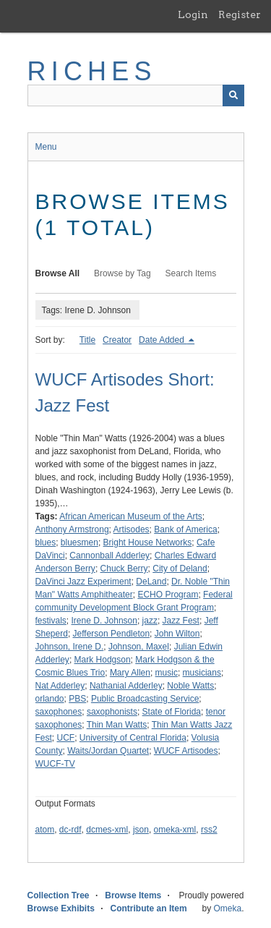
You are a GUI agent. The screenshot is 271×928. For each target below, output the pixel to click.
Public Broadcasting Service (145, 699)
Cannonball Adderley (109, 555)
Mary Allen (130, 673)
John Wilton (177, 634)
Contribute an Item (149, 908)
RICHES (92, 71)
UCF (66, 738)
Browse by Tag (122, 273)
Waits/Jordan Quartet (108, 751)
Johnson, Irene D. (69, 647)
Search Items (191, 273)
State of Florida (171, 712)
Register (239, 14)
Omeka (227, 908)
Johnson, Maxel (138, 647)
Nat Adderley (60, 686)
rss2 (209, 830)
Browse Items (133, 895)
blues (45, 542)
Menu (46, 147)
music (166, 673)
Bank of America (185, 529)
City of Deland (179, 568)
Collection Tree (58, 895)
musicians (202, 673)
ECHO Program (167, 594)
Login (193, 14)
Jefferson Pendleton (111, 634)
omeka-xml (175, 830)
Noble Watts (190, 686)
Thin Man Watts (117, 725)
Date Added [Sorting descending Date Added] (162, 340)
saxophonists (112, 712)
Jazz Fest (181, 621)
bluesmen (79, 542)
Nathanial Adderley (126, 686)
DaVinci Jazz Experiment (83, 581)
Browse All (57, 273)
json (141, 830)
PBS (77, 699)
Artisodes (131, 529)
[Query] (135, 95)
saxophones (58, 712)
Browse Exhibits (61, 908)
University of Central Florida (132, 738)
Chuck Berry (124, 568)
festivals (50, 621)
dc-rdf (70, 830)
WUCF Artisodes (186, 751)
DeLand (151, 581)
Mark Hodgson (102, 660)
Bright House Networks (147, 542)
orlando (49, 699)
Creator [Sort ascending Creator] (117, 340)
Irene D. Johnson (104, 621)
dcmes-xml (107, 830)
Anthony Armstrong (72, 529)
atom (45, 830)
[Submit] (233, 95)
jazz (150, 621)
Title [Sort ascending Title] (87, 340)
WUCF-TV (55, 764)
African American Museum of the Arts (130, 516)
